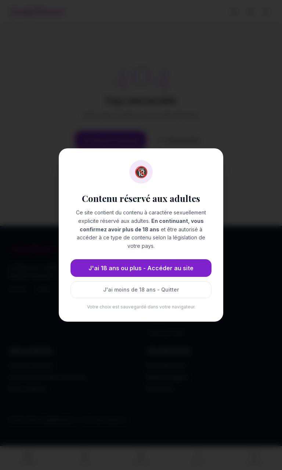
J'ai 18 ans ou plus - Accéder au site (141, 268)
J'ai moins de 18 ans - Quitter (141, 289)
